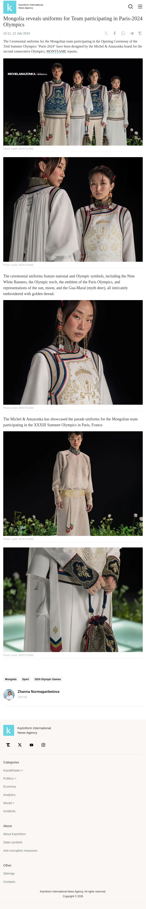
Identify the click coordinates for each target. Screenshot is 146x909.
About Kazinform (14, 834)
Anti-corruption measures (20, 850)
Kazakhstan (11, 770)
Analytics (9, 795)
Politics (8, 778)
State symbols (12, 842)
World (7, 803)
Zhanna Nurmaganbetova (38, 691)
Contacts (9, 882)
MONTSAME (56, 51)
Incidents (9, 811)
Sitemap (8, 873)
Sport (25, 679)
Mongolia (11, 679)
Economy (9, 786)
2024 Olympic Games (48, 679)
